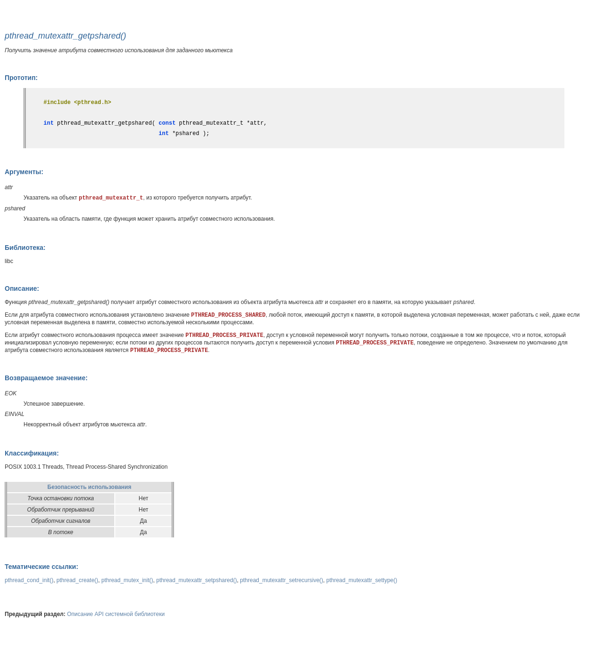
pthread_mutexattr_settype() (361, 580)
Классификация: (32, 453)
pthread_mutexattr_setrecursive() (281, 580)
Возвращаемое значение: (46, 378)
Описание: (22, 288)
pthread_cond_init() (29, 580)
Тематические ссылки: (41, 566)
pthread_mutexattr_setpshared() (196, 580)
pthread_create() (77, 580)
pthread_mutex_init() (127, 580)
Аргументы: (24, 172)
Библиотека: (25, 247)
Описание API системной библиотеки (116, 614)
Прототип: (21, 77)
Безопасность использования (89, 487)
